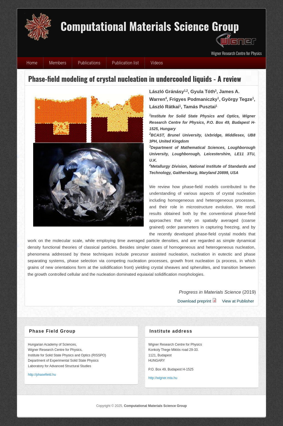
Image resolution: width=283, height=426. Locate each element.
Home (32, 62)
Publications (89, 62)
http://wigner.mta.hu (162, 378)
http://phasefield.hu (42, 375)
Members (57, 62)
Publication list (125, 62)
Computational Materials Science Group (155, 406)
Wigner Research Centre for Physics (236, 53)
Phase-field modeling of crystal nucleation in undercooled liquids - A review (134, 78)
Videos (157, 62)
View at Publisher (238, 301)
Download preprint (197, 301)
